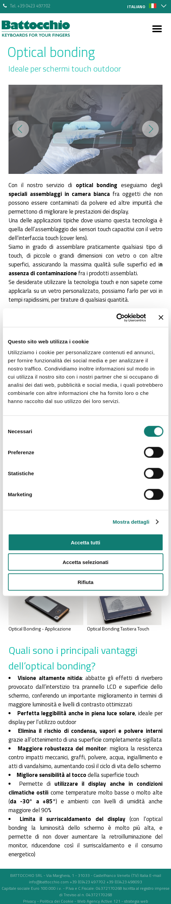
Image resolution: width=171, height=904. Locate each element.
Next (150, 129)
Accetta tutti (85, 542)
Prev (20, 129)
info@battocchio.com (49, 882)
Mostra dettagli (131, 522)
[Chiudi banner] (160, 317)
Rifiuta (85, 582)
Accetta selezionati (85, 562)
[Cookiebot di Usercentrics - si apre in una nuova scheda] (116, 317)
